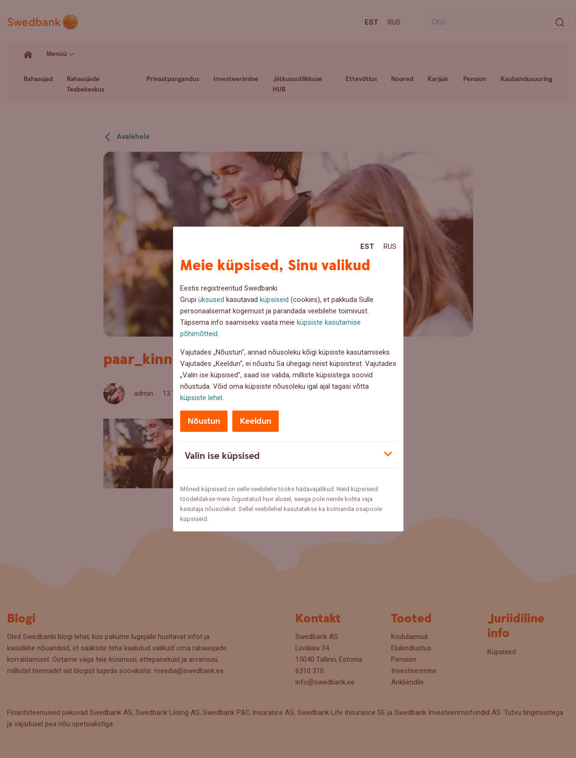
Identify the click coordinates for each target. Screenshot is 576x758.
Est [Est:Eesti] (367, 246)
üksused (211, 299)
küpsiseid (274, 299)
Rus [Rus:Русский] (390, 246)
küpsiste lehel (201, 397)
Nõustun (204, 421)
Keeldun (255, 421)
